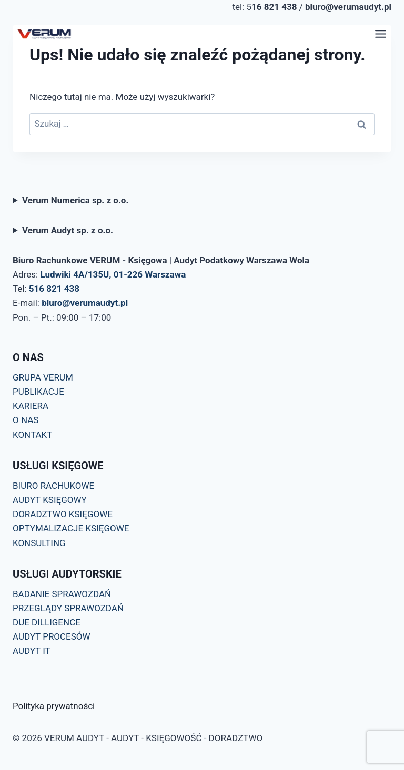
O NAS (25, 420)
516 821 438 (54, 288)
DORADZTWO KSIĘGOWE (63, 514)
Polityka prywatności (54, 706)
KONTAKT (32, 434)
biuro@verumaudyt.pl (85, 302)
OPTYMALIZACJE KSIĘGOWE (71, 528)
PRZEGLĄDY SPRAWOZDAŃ (68, 608)
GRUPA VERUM (43, 377)
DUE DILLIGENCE (46, 622)
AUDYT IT (31, 650)
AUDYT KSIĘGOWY (50, 500)
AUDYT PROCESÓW (51, 636)
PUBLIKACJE (38, 391)
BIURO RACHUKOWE (53, 485)
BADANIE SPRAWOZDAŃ (62, 594)
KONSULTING (39, 543)
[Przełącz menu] (380, 34)
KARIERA (30, 406)
